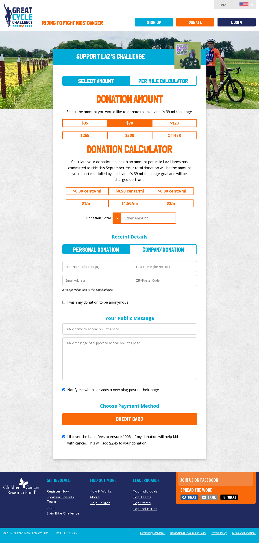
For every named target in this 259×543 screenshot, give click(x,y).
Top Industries (145, 508)
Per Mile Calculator (163, 81)
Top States (142, 503)
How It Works (101, 491)
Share (191, 497)
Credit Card (129, 419)
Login (236, 22)
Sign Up (154, 22)
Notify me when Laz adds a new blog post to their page (113, 389)
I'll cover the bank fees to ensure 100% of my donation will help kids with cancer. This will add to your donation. (123, 440)
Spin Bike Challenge (63, 513)
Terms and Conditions (244, 533)
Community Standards (152, 533)
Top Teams (142, 497)
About (95, 497)
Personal (96, 249)
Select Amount (96, 81)
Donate (195, 22)
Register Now (58, 491)
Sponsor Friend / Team (60, 499)
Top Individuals (145, 491)
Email (212, 497)
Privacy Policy (219, 533)
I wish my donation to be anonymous (97, 302)
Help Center (100, 503)
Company (163, 249)
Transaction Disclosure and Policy (188, 533)
